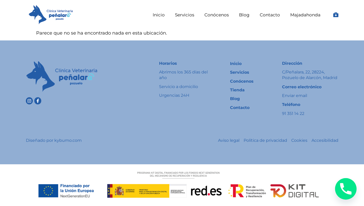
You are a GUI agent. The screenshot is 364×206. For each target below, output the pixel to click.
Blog (244, 14)
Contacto (270, 14)
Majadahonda (305, 14)
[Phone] (346, 189)
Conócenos (216, 14)
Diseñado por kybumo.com (54, 140)
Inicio (159, 14)
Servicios (184, 14)
